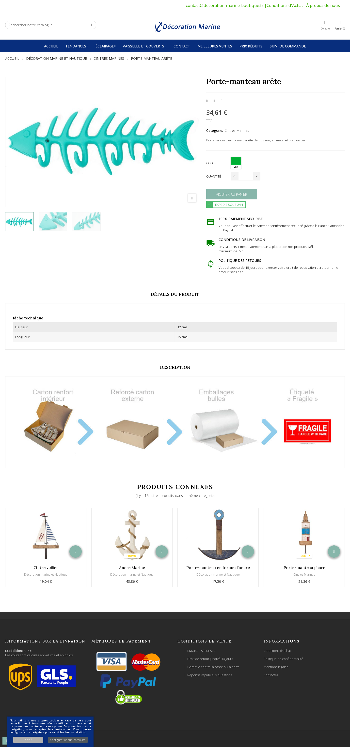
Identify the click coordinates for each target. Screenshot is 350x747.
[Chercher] (50, 25)
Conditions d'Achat (285, 5)
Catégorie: (214, 130)
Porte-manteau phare (304, 567)
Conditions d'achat (277, 650)
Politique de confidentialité (283, 659)
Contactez (271, 675)
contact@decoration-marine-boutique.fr (224, 5)
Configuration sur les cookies (67, 740)
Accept (28, 739)
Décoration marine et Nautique (45, 574)
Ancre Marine (132, 567)
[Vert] (236, 163)
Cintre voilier (45, 567)
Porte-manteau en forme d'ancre (218, 567)
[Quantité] (245, 176)
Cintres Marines (236, 130)
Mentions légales (276, 667)
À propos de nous (323, 5)
